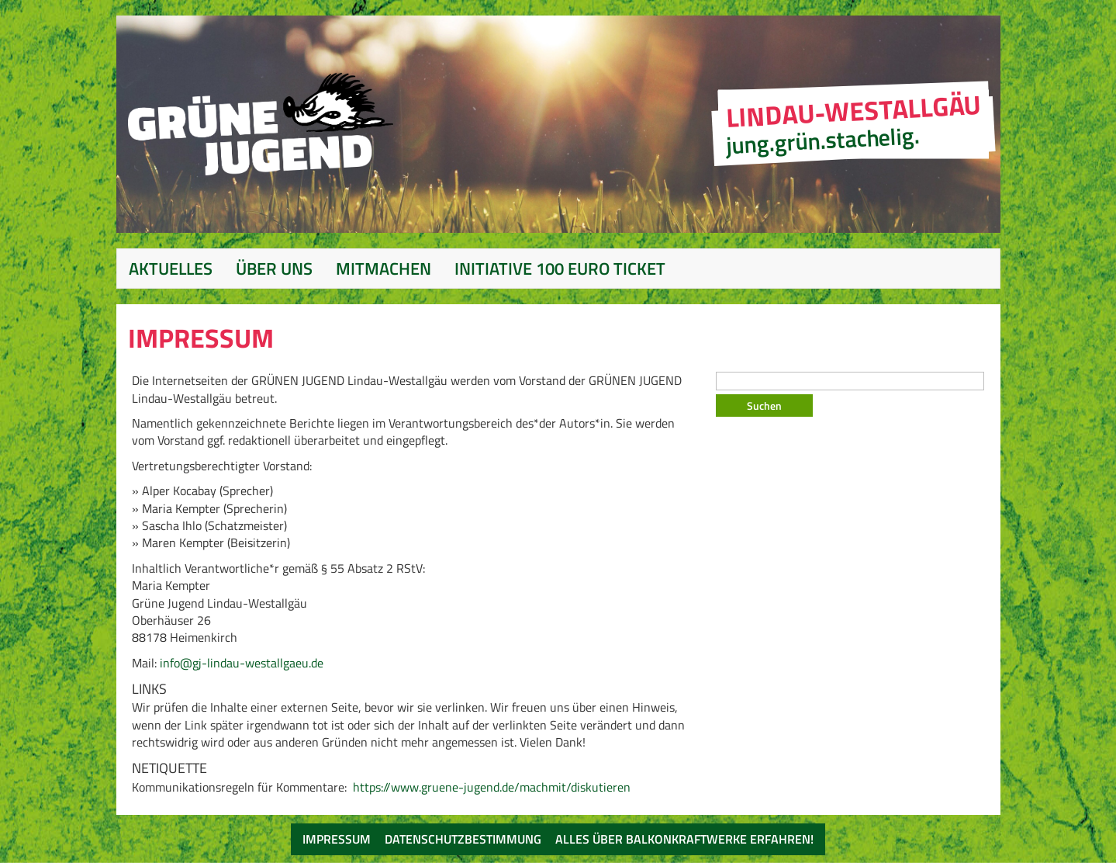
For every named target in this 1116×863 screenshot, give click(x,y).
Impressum (336, 839)
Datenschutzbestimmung (463, 839)
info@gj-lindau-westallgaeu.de (241, 662)
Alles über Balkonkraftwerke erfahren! (684, 839)
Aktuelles (170, 268)
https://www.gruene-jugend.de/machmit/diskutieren (492, 787)
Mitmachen (383, 268)
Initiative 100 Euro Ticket (559, 268)
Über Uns (274, 268)
